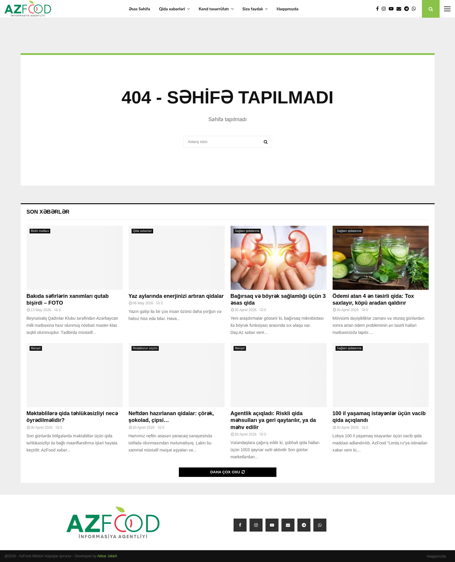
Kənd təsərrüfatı (214, 8)
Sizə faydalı (252, 8)
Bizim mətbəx (40, 231)
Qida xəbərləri (172, 8)
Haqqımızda (287, 8)
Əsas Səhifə (139, 8)
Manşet (36, 348)
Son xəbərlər (48, 212)
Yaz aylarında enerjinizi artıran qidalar (176, 296)
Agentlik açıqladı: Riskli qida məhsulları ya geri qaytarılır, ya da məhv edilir (273, 420)
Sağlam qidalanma (247, 231)
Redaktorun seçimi (145, 348)
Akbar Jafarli (107, 556)
